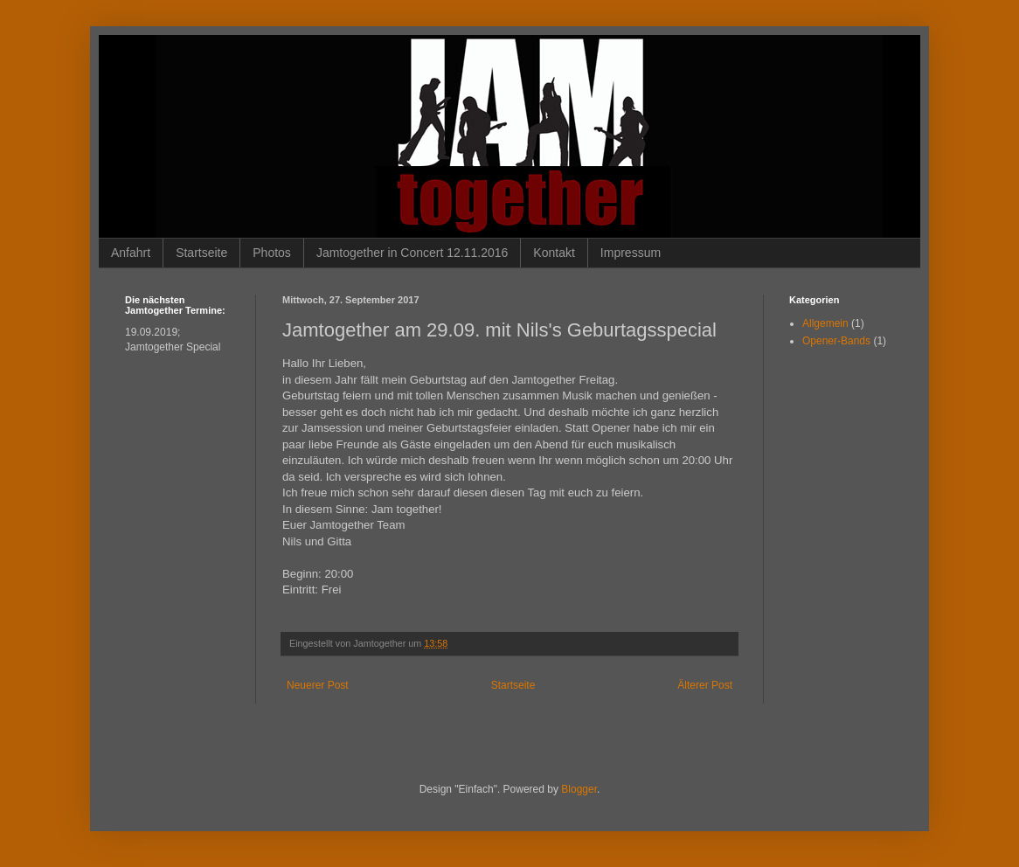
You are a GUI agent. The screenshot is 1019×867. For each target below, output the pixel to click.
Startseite (201, 253)
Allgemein (825, 323)
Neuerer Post (318, 685)
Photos (272, 253)
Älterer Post (704, 685)
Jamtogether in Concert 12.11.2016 (412, 253)
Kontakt (553, 253)
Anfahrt (130, 253)
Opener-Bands (836, 341)
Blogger (579, 789)
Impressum (630, 253)
